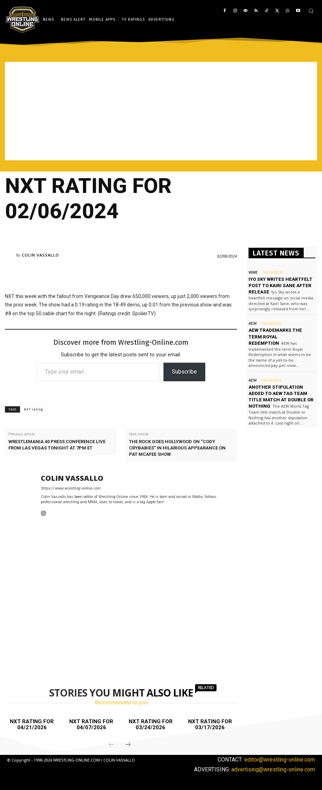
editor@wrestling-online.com (279, 759)
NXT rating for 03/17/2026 (210, 724)
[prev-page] (111, 745)
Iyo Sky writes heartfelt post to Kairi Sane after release (281, 285)
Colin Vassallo (40, 255)
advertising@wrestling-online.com (273, 769)
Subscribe (184, 371)
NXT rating (33, 409)
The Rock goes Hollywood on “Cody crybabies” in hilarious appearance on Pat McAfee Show (177, 448)
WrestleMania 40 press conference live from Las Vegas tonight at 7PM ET (56, 445)
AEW (253, 323)
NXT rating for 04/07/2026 (91, 724)
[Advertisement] (161, 111)
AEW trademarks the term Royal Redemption (275, 336)
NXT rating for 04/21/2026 (32, 724)
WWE (253, 272)
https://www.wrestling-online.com (70, 488)
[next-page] (128, 745)
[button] (311, 11)
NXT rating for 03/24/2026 (151, 724)
